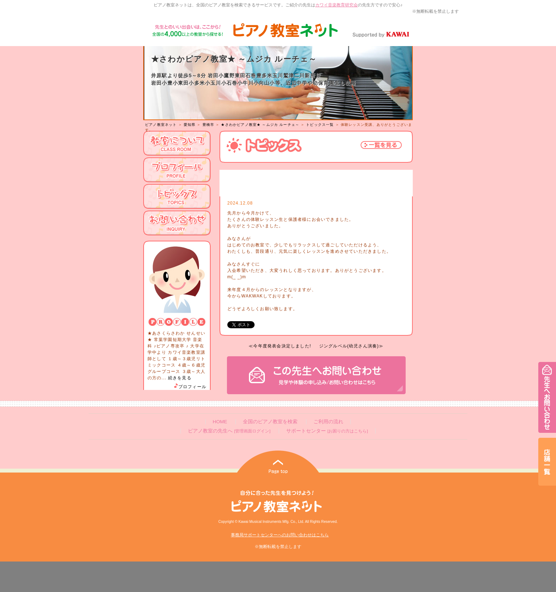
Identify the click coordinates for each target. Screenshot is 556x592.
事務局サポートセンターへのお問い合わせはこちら (280, 535)
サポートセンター (327, 431)
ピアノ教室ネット (161, 125)
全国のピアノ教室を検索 (270, 421)
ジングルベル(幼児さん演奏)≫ (351, 346)
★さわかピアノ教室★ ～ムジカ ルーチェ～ (260, 125)
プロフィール (189, 386)
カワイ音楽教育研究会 (336, 4)
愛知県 (190, 125)
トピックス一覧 (320, 125)
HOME (220, 421)
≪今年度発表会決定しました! (280, 346)
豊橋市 (208, 125)
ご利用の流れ (328, 421)
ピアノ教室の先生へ (229, 431)
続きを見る (179, 377)
